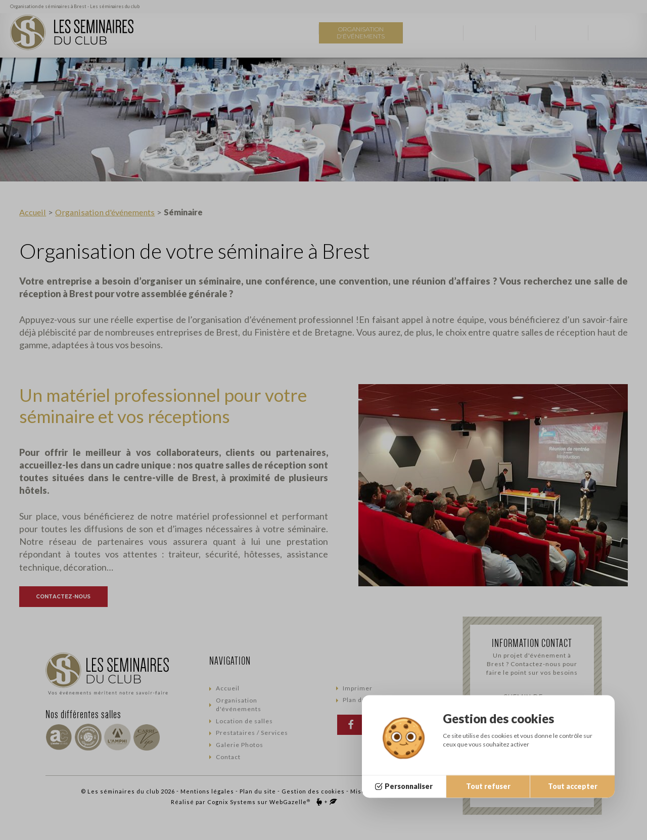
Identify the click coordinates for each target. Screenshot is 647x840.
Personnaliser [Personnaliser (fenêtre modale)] (409, 786)
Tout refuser (488, 786)
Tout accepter (572, 786)
